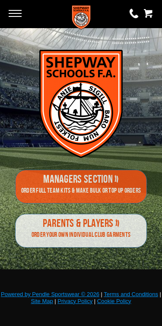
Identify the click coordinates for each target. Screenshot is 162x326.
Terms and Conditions (131, 294)
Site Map (42, 301)
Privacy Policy (74, 301)
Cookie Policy (114, 301)
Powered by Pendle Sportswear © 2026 (50, 294)
